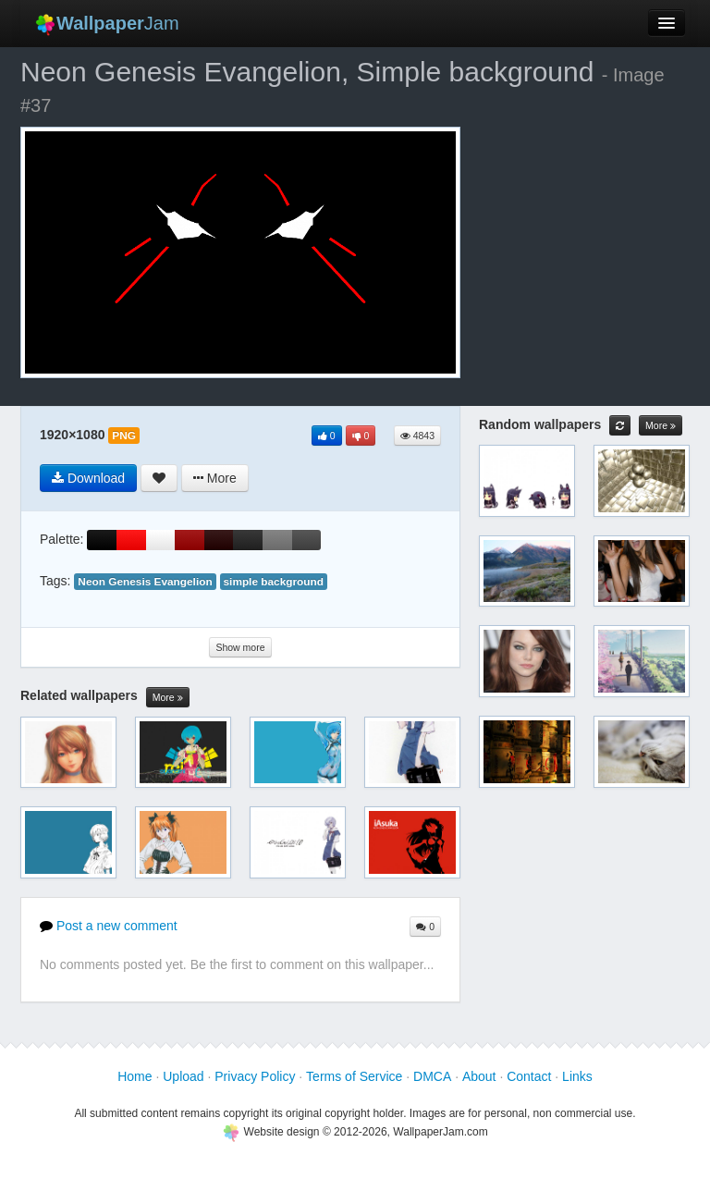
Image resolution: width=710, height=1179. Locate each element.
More (168, 698)
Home (134, 1076)
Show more (239, 647)
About (479, 1076)
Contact (529, 1076)
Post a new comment (109, 925)
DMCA (432, 1076)
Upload (183, 1076)
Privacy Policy (254, 1076)
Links (577, 1076)
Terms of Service (354, 1076)
